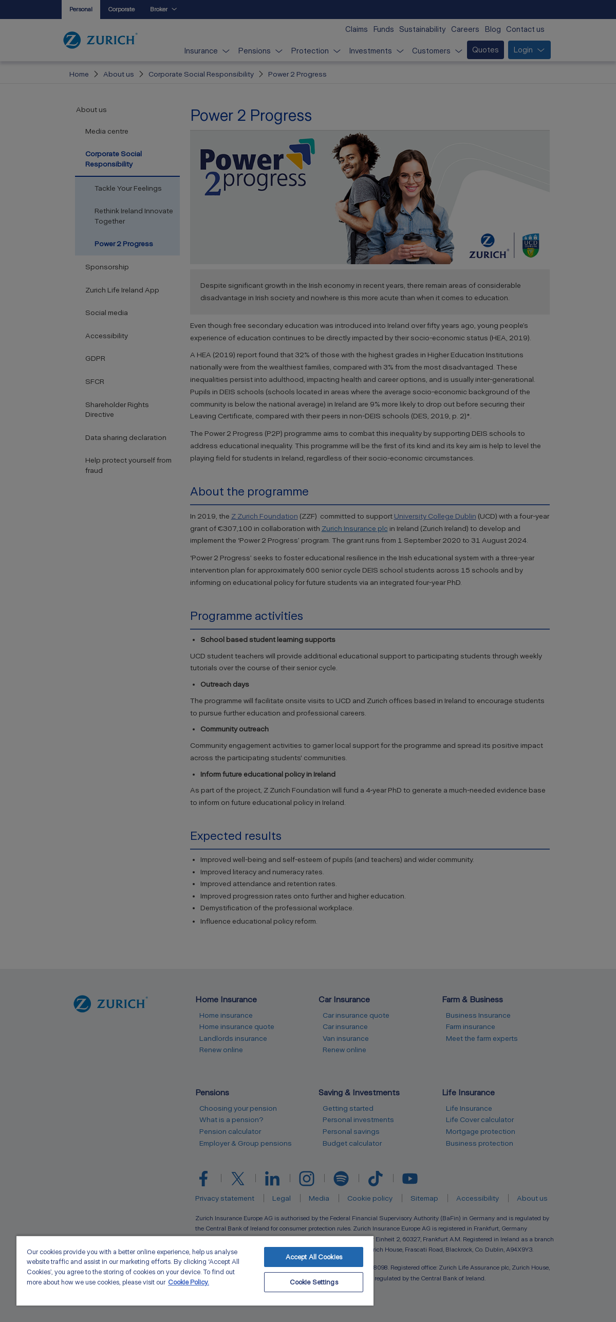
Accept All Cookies (314, 1257)
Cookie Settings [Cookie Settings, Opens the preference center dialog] (314, 1282)
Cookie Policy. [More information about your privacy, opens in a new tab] (188, 1282)
